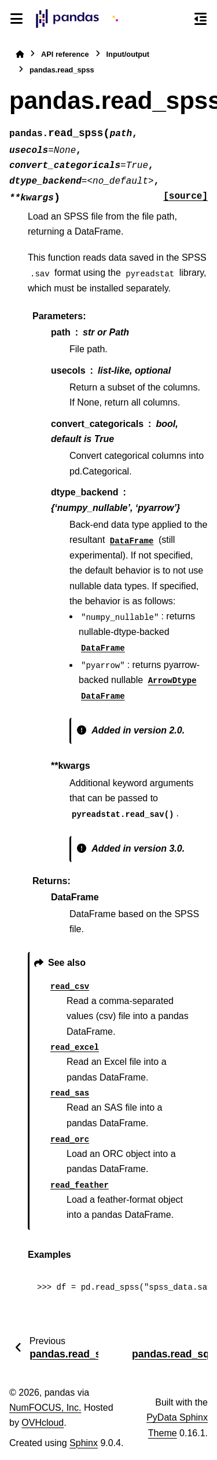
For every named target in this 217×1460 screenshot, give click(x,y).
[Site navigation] (16, 18)
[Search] (179, 19)
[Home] (20, 54)
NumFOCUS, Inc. (45, 1407)
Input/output (128, 54)
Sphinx (83, 1443)
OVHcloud (42, 1423)
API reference (65, 54)
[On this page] (200, 18)
